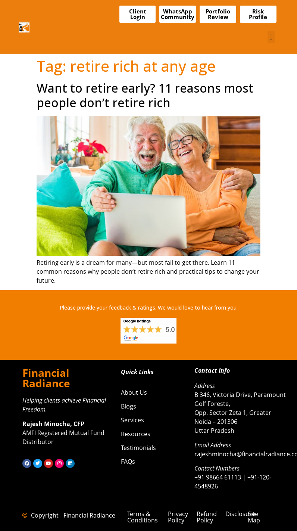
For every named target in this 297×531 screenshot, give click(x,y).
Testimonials (138, 448)
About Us (134, 392)
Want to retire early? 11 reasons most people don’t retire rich (145, 95)
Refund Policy (207, 517)
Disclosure (240, 514)
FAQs (128, 461)
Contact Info (212, 370)
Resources (135, 434)
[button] (271, 37)
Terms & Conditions (142, 517)
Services (132, 420)
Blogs (128, 406)
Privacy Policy (178, 517)
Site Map (254, 517)
